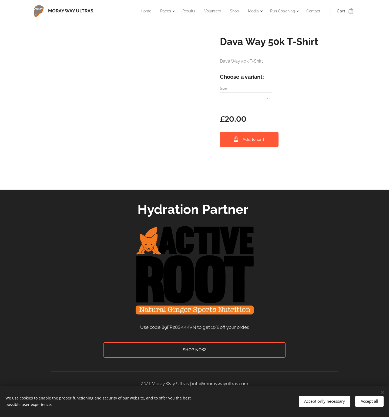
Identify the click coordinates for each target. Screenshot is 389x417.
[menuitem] (138, 11)
